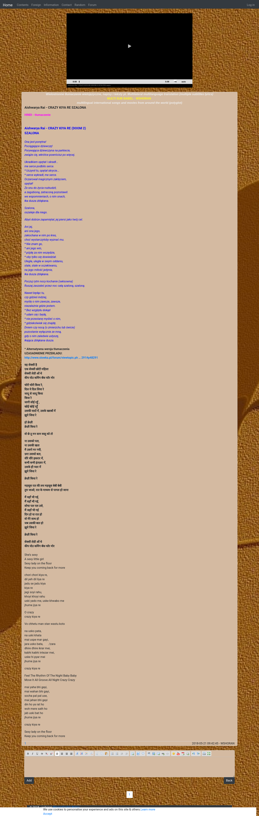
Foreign (36, 5)
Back (229, 780)
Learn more (148, 809)
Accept (47, 813)
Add (29, 780)
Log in (251, 5)
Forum (92, 5)
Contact (67, 5)
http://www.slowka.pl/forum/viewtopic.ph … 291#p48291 (61, 357)
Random (80, 5)
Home (8, 5)
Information (51, 5)
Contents (22, 5)
